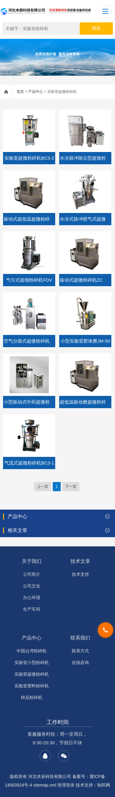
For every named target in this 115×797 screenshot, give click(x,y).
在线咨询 (80, 662)
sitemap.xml (44, 785)
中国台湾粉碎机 (32, 650)
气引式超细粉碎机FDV (29, 280)
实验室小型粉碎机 (31, 662)
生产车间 (31, 609)
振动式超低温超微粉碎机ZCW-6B (38, 219)
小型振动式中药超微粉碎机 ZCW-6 (39, 401)
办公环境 (31, 597)
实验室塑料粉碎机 (31, 685)
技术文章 (80, 561)
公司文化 (31, 585)
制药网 (103, 785)
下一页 (70, 486)
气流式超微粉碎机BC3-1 (29, 462)
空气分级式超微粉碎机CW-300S (37, 340)
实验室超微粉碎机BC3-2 (29, 158)
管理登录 (66, 785)
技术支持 (80, 574)
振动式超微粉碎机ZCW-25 (87, 280)
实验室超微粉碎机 (31, 674)
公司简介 (31, 574)
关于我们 (31, 561)
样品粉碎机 (31, 697)
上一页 (42, 486)
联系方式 (80, 650)
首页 (20, 91)
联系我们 (80, 637)
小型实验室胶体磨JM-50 (85, 340)
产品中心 (35, 91)
